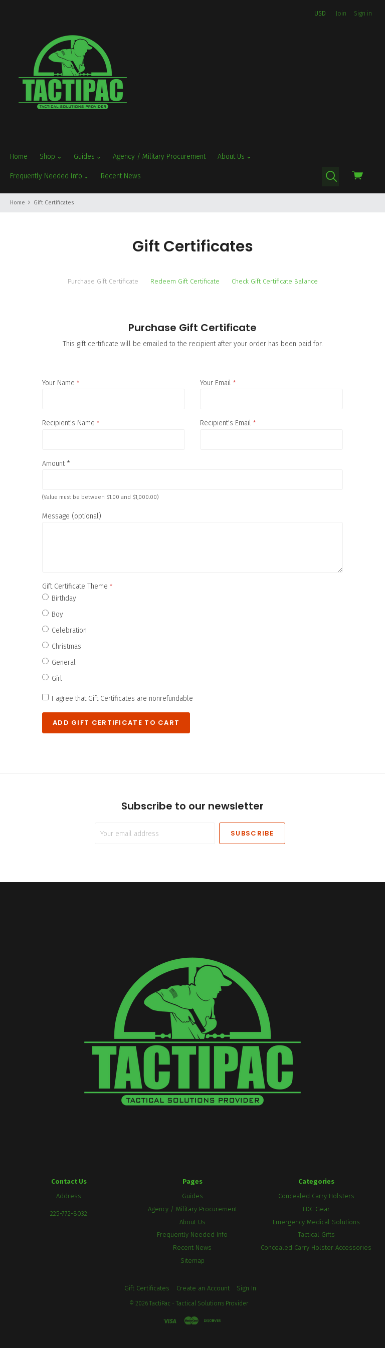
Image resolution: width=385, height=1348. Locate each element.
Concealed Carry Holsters (316, 1196)
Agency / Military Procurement (159, 156)
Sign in (363, 13)
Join (341, 13)
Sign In (246, 1288)
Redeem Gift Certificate (185, 281)
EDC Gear (316, 1209)
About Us (234, 156)
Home (19, 156)
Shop (51, 156)
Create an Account (203, 1288)
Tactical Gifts (316, 1234)
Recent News (121, 176)
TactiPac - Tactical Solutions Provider (198, 1303)
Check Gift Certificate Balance (275, 281)
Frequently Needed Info (49, 176)
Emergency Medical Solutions (316, 1222)
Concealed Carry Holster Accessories (316, 1247)
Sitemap (192, 1260)
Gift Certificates (146, 1288)
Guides (87, 156)
